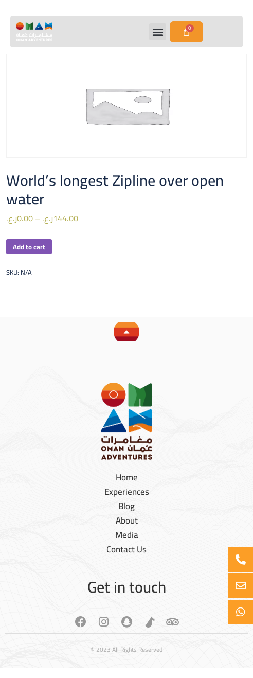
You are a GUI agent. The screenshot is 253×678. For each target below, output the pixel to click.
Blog (126, 506)
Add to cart (29, 246)
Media (126, 535)
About (127, 520)
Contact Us (126, 549)
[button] (157, 31)
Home (127, 477)
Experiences (126, 491)
